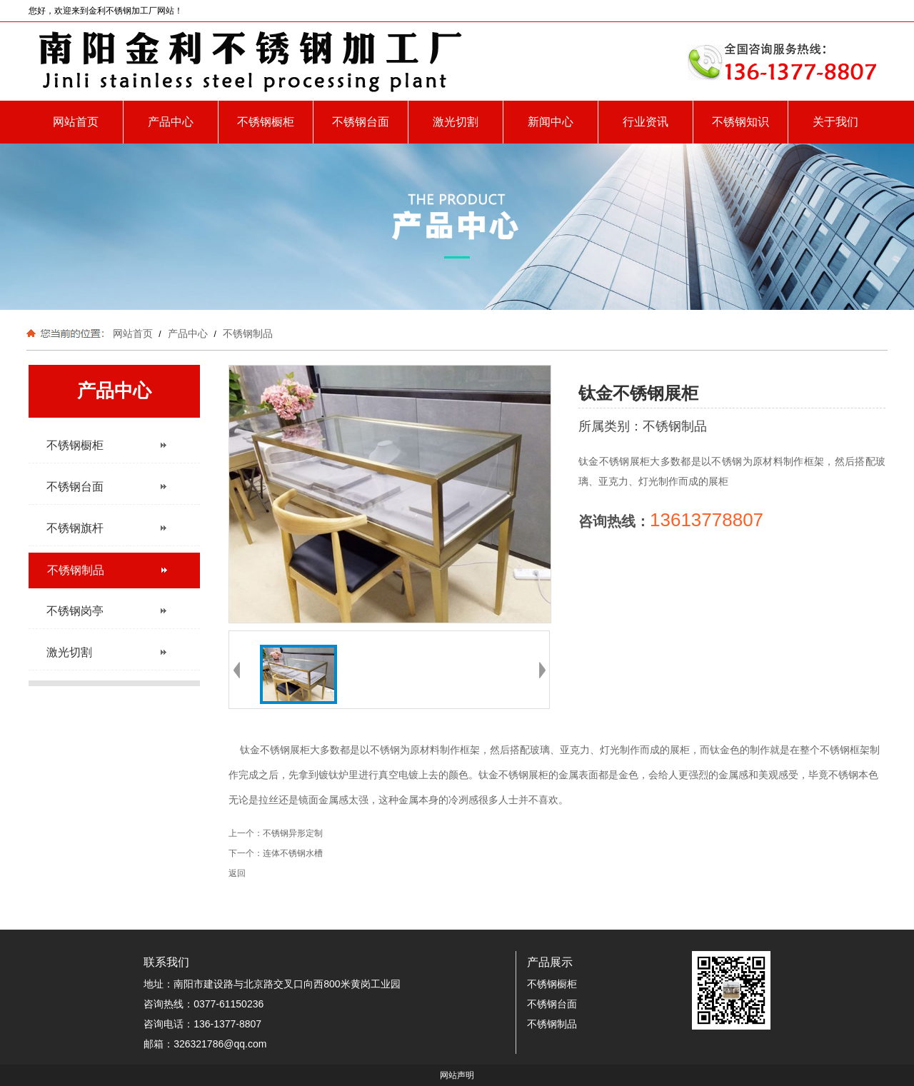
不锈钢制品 (246, 333)
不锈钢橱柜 (265, 122)
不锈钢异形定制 (293, 833)
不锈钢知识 (740, 122)
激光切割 (455, 122)
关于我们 (835, 122)
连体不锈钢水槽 (293, 853)
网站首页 (76, 122)
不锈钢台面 (360, 122)
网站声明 (457, 1075)
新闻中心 (550, 122)
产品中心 (171, 122)
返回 (237, 873)
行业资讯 (645, 122)
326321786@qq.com (220, 1044)
